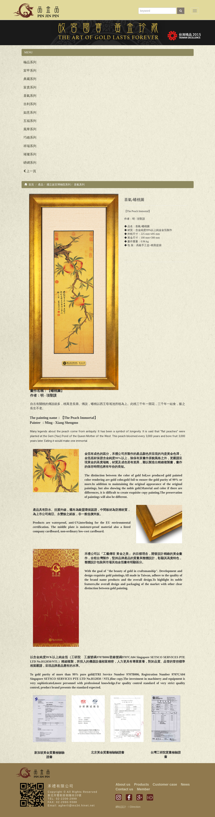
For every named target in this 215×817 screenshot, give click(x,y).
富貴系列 (29, 87)
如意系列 (29, 112)
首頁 (29, 184)
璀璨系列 (29, 154)
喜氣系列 (29, 96)
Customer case (165, 784)
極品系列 (29, 62)
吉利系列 (29, 104)
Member (143, 789)
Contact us (124, 789)
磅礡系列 (29, 162)
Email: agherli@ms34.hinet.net (71, 805)
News (185, 784)
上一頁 (29, 171)
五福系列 (29, 121)
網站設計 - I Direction (128, 806)
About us (123, 784)
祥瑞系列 (29, 146)
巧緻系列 (29, 137)
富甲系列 (29, 70)
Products (141, 784)
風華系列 (29, 129)
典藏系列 (29, 79)
